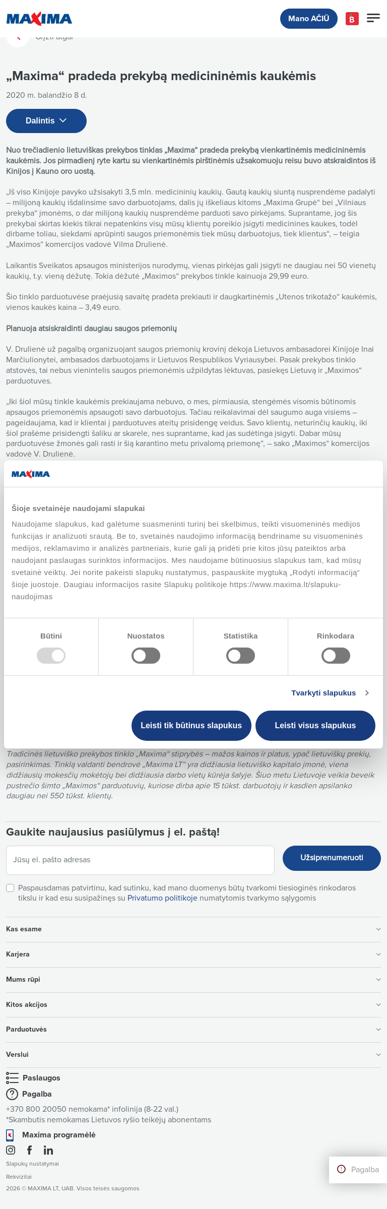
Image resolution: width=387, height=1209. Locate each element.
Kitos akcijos (193, 1004)
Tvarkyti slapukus (323, 692)
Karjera (193, 954)
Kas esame (193, 929)
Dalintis (46, 121)
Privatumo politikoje (162, 898)
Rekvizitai (19, 1177)
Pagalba (365, 1170)
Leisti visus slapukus (315, 725)
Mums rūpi (193, 979)
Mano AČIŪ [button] (309, 19)
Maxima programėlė (59, 1135)
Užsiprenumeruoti (331, 858)
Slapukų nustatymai (32, 1164)
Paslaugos (41, 1078)
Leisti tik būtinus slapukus (191, 725)
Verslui (193, 1054)
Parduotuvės (193, 1029)
